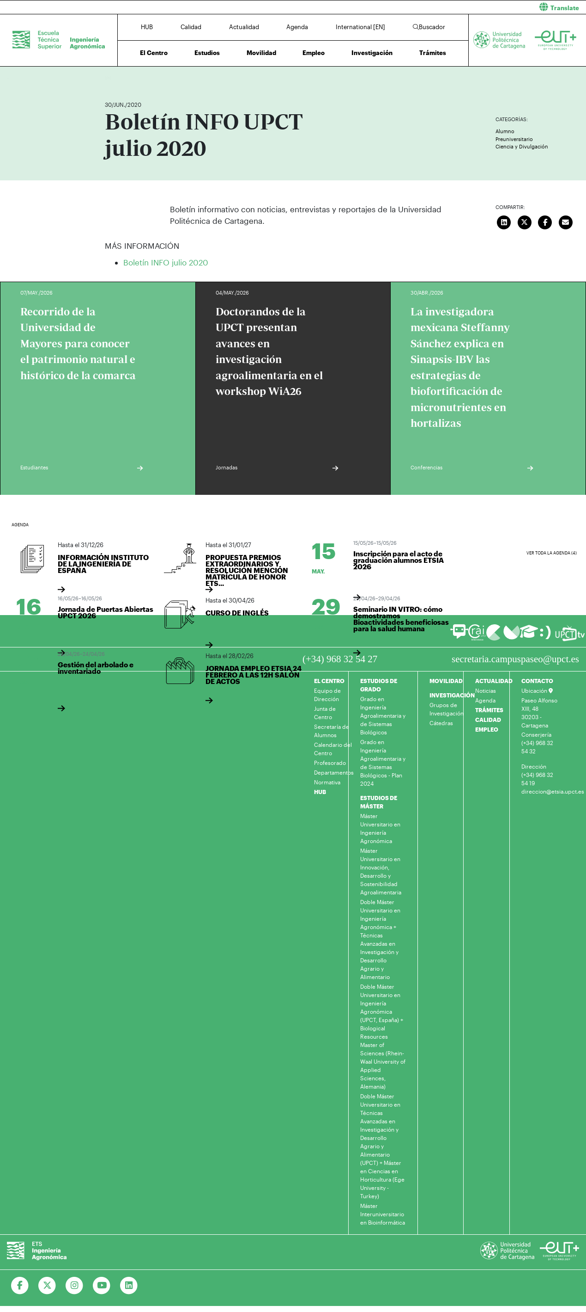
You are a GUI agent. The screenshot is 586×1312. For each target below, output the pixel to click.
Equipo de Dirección (327, 694)
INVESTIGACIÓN (452, 695)
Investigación (372, 52)
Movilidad (261, 52)
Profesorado (330, 762)
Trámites (432, 52)
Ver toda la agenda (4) (551, 552)
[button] (443, 7)
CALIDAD (488, 719)
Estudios (207, 52)
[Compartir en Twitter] (524, 221)
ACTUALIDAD (494, 681)
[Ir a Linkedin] (129, 1286)
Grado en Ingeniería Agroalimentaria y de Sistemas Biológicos (382, 715)
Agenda (297, 27)
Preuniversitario (514, 139)
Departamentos (334, 772)
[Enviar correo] (565, 221)
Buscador (429, 27)
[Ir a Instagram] (74, 1286)
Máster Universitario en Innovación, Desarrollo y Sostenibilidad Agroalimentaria (380, 871)
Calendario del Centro (333, 748)
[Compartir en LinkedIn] (504, 221)
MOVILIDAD (446, 681)
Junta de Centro (325, 712)
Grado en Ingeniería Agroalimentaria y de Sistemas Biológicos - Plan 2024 (382, 763)
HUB (147, 27)
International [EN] (360, 27)
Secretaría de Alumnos (331, 730)
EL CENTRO (329, 681)
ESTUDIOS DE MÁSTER (378, 802)
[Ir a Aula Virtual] (529, 635)
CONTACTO (537, 681)
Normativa (327, 782)
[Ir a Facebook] (20, 1286)
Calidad (191, 27)
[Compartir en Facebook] (545, 221)
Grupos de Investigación (446, 709)
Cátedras (441, 723)
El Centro (154, 52)
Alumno (504, 131)
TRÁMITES (489, 710)
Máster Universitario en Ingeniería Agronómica (380, 828)
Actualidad (244, 27)
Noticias (485, 690)
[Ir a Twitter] (47, 1286)
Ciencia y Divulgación (521, 146)
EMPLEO (486, 729)
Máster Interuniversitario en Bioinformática (382, 1214)
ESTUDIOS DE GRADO (378, 685)
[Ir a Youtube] (102, 1286)
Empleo (313, 52)
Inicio (112, 77)
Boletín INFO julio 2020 (165, 262)
